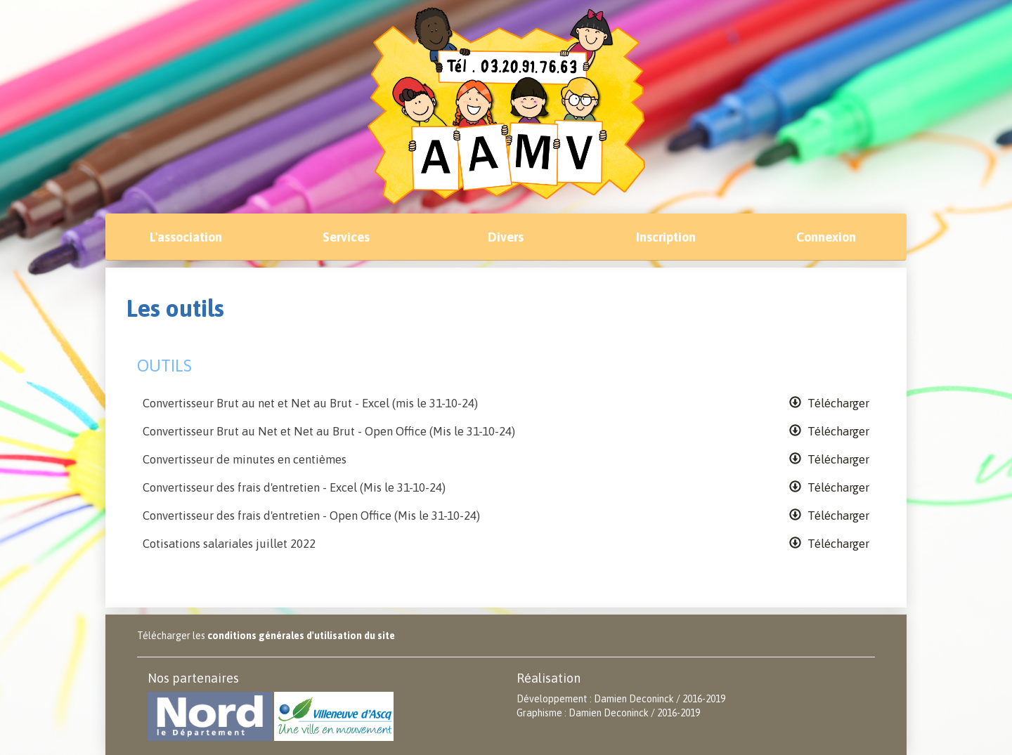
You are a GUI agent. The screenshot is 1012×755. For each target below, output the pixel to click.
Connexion (826, 237)
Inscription (666, 237)
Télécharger (829, 403)
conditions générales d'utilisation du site (301, 635)
